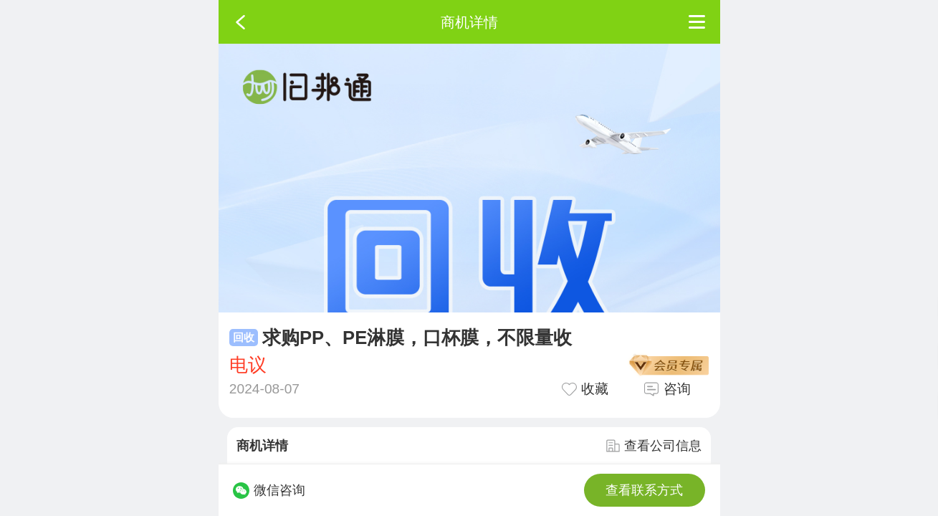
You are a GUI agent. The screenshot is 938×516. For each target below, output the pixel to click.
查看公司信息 (654, 446)
